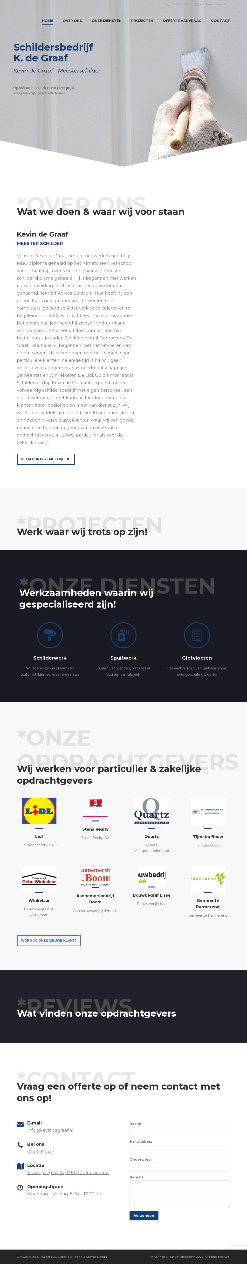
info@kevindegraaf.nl (50, 1130)
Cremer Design (96, 1256)
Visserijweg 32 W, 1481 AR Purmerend (68, 1172)
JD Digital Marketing (67, 1256)
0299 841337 (40, 1151)
